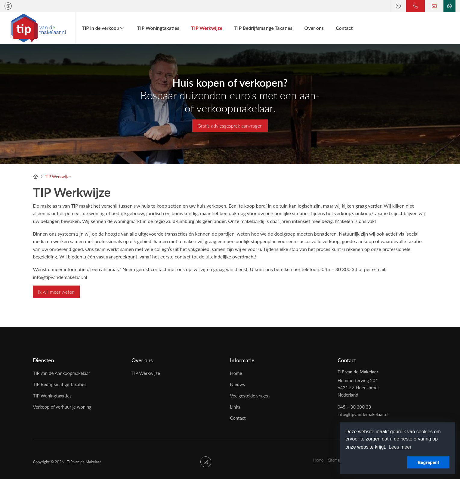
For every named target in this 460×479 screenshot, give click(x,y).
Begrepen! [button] (428, 462)
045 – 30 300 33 (354, 406)
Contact (344, 28)
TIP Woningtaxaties (158, 28)
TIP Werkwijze (206, 28)
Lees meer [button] (400, 447)
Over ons (314, 28)
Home (318, 460)
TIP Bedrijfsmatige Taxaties (263, 28)
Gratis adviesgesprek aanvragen (230, 125)
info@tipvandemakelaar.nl (363, 414)
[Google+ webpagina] (8, 6)
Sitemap (334, 460)
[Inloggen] (398, 6)
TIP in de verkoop (103, 28)
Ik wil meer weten (56, 292)
